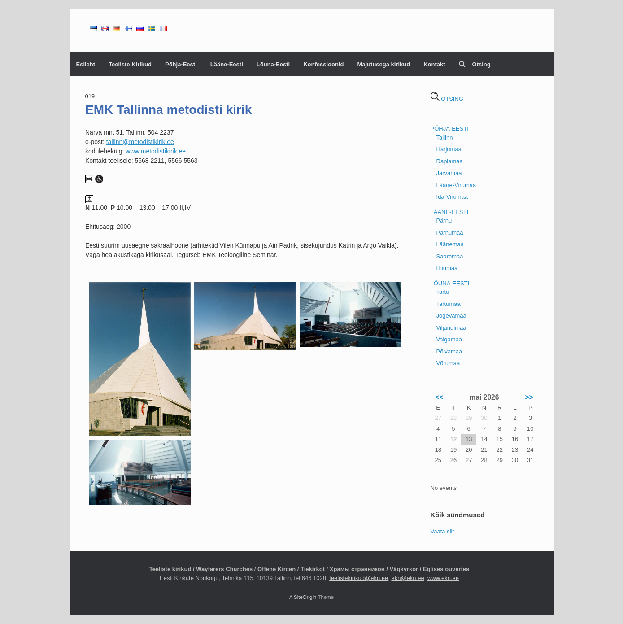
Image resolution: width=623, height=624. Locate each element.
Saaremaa (449, 256)
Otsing (475, 64)
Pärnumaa (449, 232)
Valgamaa (449, 339)
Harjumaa (449, 149)
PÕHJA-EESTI (450, 128)
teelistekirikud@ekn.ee (358, 578)
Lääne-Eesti (226, 64)
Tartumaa (448, 304)
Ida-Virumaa (452, 196)
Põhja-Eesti (181, 64)
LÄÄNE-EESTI (450, 212)
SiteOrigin (305, 597)
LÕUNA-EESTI (450, 283)
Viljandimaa (451, 327)
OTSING (447, 99)
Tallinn (444, 137)
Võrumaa (448, 363)
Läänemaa (450, 244)
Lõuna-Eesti (273, 64)
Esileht (86, 64)
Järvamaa (449, 173)
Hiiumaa (447, 268)
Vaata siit (442, 531)
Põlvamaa (449, 351)
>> (529, 397)
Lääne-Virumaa (456, 185)
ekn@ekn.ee (407, 578)
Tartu (442, 291)
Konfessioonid (323, 64)
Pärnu (444, 220)
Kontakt (434, 64)
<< (439, 397)
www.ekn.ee (443, 578)
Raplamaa (449, 161)
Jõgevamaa (451, 315)
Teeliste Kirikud (130, 64)
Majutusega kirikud (383, 64)
